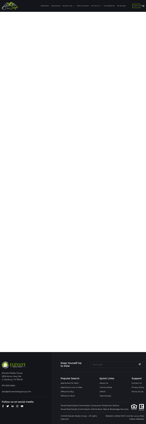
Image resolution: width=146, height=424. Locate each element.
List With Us (96, 5)
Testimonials (105, 396)
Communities (56, 6)
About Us (104, 383)
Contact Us (137, 383)
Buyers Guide (69, 5)
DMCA (102, 391)
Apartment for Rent (70, 383)
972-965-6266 (121, 6)
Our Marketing (109, 6)
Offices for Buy (67, 391)
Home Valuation (83, 6)
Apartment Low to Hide (71, 387)
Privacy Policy (138, 387)
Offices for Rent (68, 396)
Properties (45, 6)
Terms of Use (138, 391)
